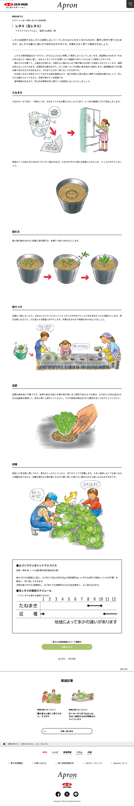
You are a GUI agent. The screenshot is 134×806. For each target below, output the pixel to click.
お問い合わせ (40, 763)
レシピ (55, 752)
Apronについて (120, 763)
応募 (90, 752)
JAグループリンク (94, 763)
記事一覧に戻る (67, 731)
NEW (44, 752)
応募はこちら (67, 646)
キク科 (73, 658)
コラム (79, 752)
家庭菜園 (67, 752)
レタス (62, 658)
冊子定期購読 (17, 763)
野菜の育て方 (13, 744)
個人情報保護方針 (66, 763)
